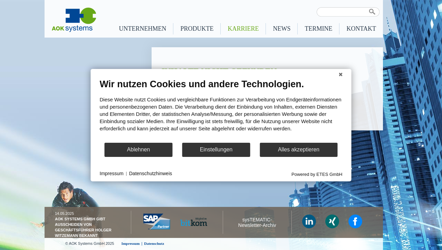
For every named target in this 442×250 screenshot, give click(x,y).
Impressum (112, 173)
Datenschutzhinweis (150, 173)
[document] (221, 110)
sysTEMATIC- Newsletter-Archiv (257, 222)
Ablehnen (138, 149)
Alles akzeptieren (298, 149)
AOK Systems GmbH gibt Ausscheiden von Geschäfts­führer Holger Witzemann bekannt (83, 227)
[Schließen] (341, 74)
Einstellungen (216, 149)
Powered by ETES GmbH (316, 174)
